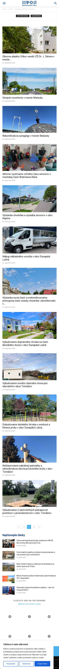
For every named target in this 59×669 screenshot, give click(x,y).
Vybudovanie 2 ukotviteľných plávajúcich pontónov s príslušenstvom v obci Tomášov (26, 511)
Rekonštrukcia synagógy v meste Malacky (25, 135)
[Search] (55, 3)
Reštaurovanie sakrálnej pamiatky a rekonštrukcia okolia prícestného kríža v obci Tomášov (27, 468)
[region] (27, 654)
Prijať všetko (42, 664)
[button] (4, 3)
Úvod (4, 9)
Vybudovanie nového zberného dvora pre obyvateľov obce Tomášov (25, 385)
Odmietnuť (26, 664)
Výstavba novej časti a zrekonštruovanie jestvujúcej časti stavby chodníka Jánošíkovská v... (28, 300)
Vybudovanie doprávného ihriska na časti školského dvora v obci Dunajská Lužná (25, 343)
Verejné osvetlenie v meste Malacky (22, 97)
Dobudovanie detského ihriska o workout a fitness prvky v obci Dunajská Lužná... (26, 426)
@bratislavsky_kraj (29, 604)
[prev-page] (19, 527)
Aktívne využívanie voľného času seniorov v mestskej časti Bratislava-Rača (26, 176)
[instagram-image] (10, 617)
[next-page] (39, 527)
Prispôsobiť (10, 664)
